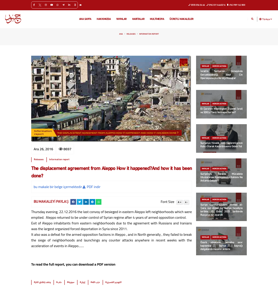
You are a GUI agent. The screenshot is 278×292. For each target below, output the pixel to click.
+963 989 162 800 (236, 4)
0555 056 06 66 (197, 4)
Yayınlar (121, 19)
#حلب (59, 282)
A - (186, 202)
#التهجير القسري (113, 282)
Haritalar (138, 19)
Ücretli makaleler (181, 19)
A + (179, 202)
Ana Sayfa (85, 19)
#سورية (70, 282)
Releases (131, 34)
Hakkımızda (104, 19)
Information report (149, 34)
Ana (121, 34)
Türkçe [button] (267, 19)
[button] (260, 19)
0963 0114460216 (216, 4)
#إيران (82, 282)
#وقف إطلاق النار (42, 282)
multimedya (157, 19)
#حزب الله (95, 282)
